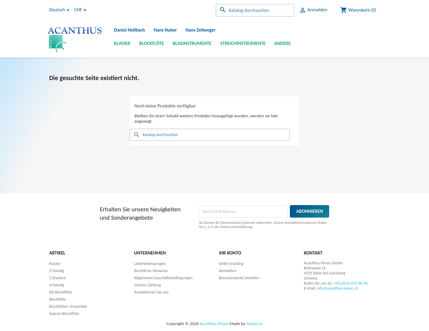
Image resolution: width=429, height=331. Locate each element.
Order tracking (231, 263)
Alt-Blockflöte (60, 292)
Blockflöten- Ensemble (68, 306)
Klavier (122, 43)
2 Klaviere (57, 277)
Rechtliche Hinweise (151, 270)
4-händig (56, 285)
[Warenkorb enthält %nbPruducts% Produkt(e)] (358, 10)
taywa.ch (254, 323)
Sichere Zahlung (147, 285)
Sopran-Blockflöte (64, 313)
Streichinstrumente (242, 43)
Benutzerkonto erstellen (239, 277)
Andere (282, 43)
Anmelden (228, 270)
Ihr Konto (230, 253)
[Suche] (255, 10)
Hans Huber (165, 30)
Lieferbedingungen (150, 263)
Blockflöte (151, 43)
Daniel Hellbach (129, 30)
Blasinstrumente (192, 43)
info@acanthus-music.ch (337, 288)
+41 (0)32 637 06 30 (350, 283)
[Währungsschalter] (81, 10)
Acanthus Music (214, 323)
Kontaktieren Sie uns (151, 292)
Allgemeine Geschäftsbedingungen (163, 277)
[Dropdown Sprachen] (60, 10)
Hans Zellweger (201, 30)
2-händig (56, 270)
